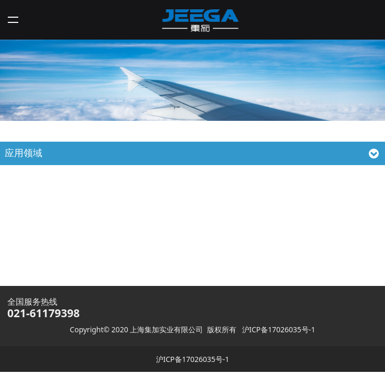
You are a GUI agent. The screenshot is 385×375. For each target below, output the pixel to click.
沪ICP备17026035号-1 (279, 329)
